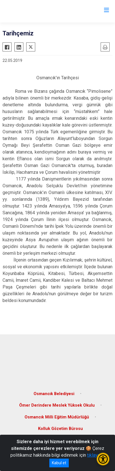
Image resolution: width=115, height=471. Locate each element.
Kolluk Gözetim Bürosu (60, 428)
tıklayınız (96, 455)
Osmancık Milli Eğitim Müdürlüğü (57, 417)
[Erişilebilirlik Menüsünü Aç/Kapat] (103, 459)
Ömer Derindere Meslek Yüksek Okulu (57, 405)
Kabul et (59, 463)
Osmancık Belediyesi (54, 393)
